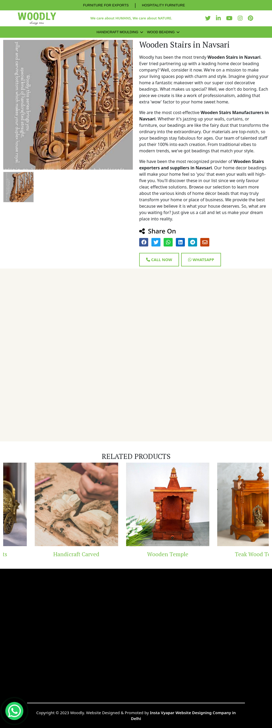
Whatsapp (201, 259)
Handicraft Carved (98, 554)
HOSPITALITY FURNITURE (163, 5)
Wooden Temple (189, 554)
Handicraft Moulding (117, 32)
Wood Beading (161, 32)
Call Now (159, 259)
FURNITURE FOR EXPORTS (106, 5)
